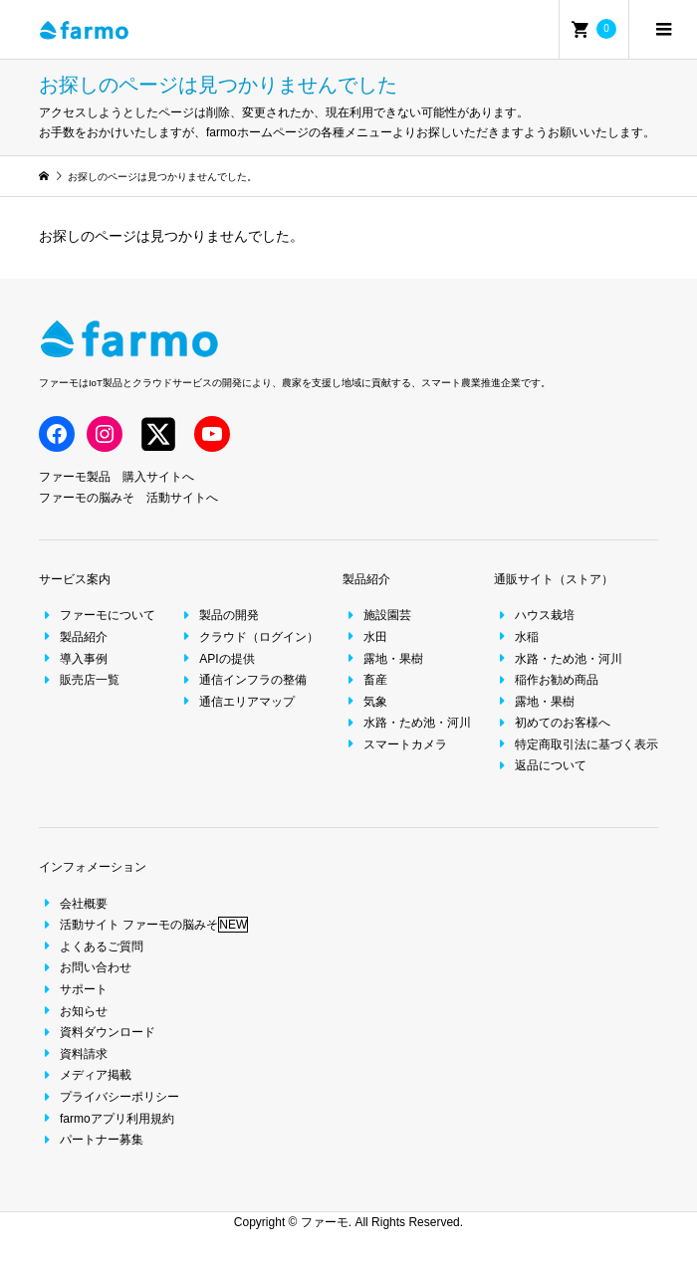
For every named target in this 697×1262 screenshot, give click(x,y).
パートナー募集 (91, 1140)
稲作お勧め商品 (546, 680)
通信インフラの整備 (242, 680)
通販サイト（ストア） (553, 579)
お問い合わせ (85, 967)
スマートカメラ (395, 744)
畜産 (365, 680)
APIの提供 (216, 659)
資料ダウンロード (97, 1032)
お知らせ (73, 1011)
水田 (365, 637)
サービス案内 (75, 579)
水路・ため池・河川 (407, 723)
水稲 (516, 637)
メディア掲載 (85, 1075)
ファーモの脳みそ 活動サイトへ (128, 498)
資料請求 (73, 1054)
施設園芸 (377, 615)
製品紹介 (73, 637)
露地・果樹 (383, 659)
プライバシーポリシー (109, 1097)
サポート (73, 989)
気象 (365, 702)
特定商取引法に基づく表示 (576, 744)
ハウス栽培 (534, 615)
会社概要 (73, 904)
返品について (540, 765)
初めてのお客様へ (552, 723)
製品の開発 (218, 615)
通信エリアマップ (236, 702)
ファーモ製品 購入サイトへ (116, 477)
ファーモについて (97, 615)
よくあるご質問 (91, 946)
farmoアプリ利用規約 (106, 1119)
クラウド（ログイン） (248, 637)
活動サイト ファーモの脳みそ (143, 925)
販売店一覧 (79, 680)
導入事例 (73, 659)
